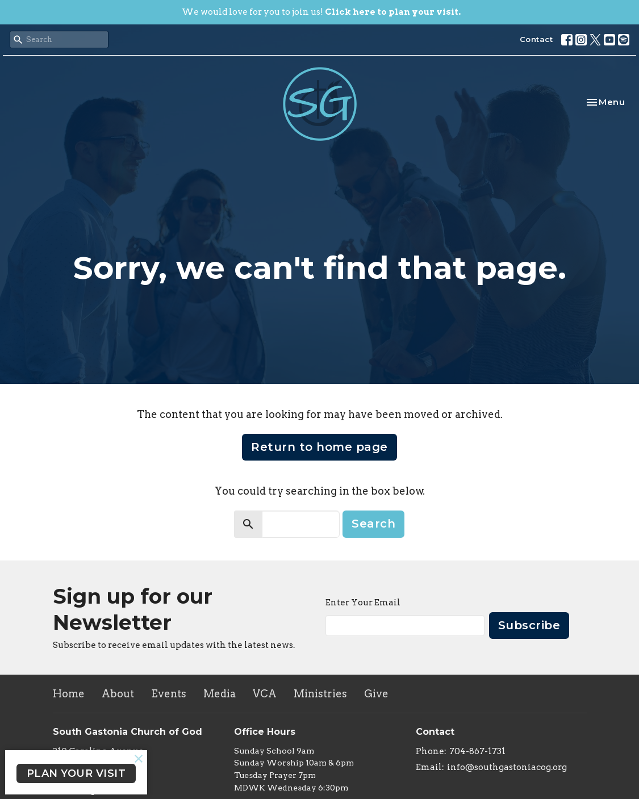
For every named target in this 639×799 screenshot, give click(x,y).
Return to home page (319, 447)
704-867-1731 (477, 751)
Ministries (320, 694)
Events (168, 694)
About (118, 694)
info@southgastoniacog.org (507, 767)
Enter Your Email (362, 602)
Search (373, 523)
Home (69, 694)
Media (219, 694)
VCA (265, 694)
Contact (536, 39)
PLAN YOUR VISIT (76, 773)
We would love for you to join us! (321, 12)
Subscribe (529, 625)
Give (376, 694)
